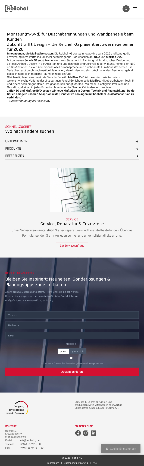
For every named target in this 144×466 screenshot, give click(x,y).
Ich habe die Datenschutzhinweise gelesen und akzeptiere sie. (72, 363)
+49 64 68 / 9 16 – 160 (31, 447)
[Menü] (135, 8)
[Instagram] (86, 433)
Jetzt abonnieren (72, 371)
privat (63, 351)
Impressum (53, 463)
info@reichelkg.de (29, 440)
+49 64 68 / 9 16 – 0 (30, 444)
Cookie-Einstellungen (120, 448)
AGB (95, 463)
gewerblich (77, 351)
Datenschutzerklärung (76, 463)
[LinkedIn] (94, 433)
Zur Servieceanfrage (72, 246)
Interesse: (71, 344)
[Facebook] (78, 433)
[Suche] (126, 8)
